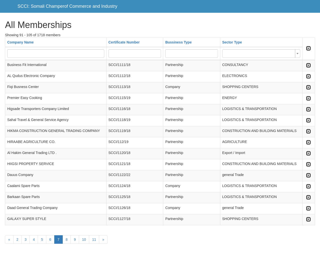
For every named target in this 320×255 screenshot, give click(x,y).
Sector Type (232, 42)
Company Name (20, 42)
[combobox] (261, 53)
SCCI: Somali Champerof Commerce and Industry (67, 6)
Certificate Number (124, 42)
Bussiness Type (178, 42)
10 (84, 240)
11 (94, 240)
